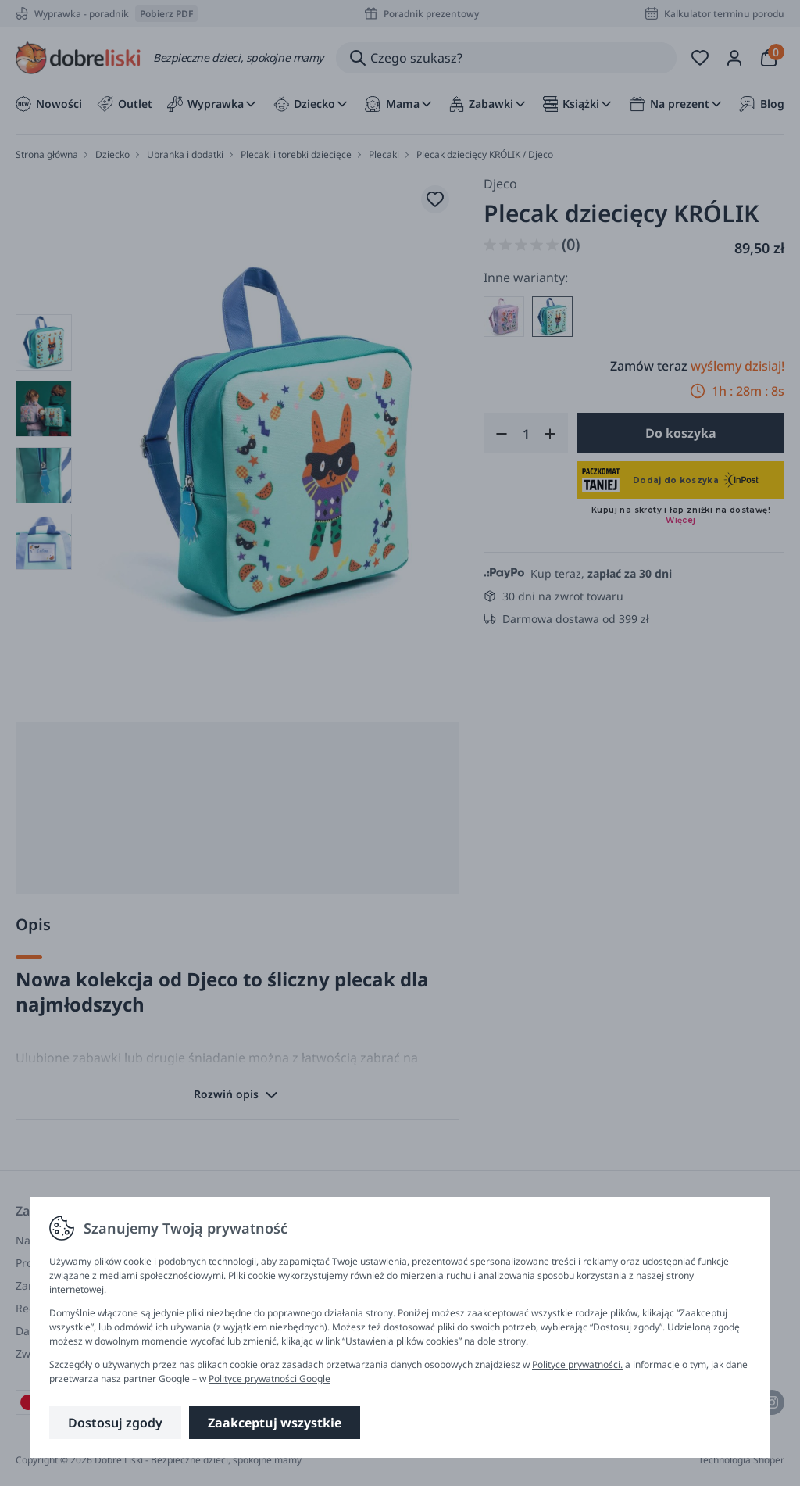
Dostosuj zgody (115, 1422)
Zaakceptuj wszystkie (274, 1422)
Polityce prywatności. (577, 1364)
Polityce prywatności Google (269, 1378)
